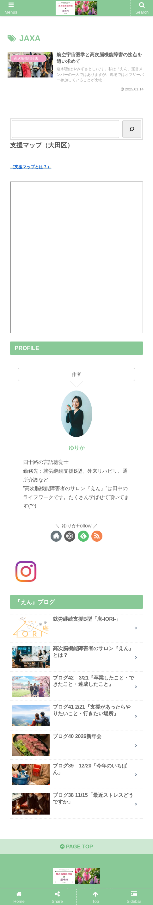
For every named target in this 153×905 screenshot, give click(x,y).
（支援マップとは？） (30, 169)
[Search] (131, 132)
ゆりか (76, 450)
